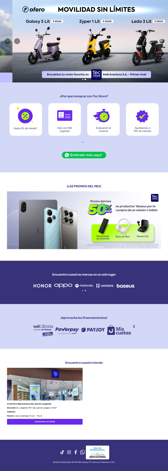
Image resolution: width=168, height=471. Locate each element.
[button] (82, 142)
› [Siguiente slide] (163, 41)
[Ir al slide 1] (82, 79)
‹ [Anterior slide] (4, 41)
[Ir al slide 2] (85, 79)
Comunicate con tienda (45, 422)
